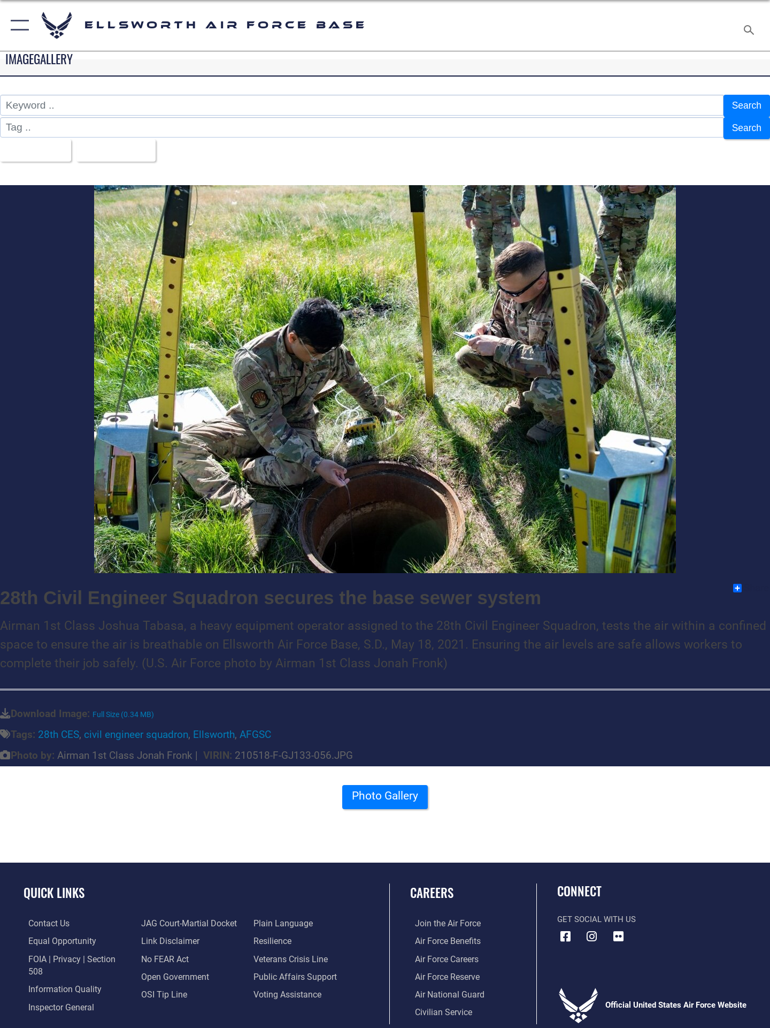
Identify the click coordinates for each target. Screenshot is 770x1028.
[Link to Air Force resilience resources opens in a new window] (273, 936)
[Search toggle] (750, 25)
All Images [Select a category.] (34, 146)
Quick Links (54, 888)
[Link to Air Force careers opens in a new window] (441, 953)
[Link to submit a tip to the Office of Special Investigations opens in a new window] (161, 988)
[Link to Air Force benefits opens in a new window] (442, 936)
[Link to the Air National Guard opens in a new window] (443, 988)
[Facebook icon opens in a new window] (565, 932)
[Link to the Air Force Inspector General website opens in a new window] (55, 988)
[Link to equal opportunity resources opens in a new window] (55, 936)
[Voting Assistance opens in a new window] (288, 988)
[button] (17, 25)
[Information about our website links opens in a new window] (167, 936)
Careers (431, 888)
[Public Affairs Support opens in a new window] (294, 971)
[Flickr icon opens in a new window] (618, 932)
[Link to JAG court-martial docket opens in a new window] (186, 918)
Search (745, 105)
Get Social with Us (596, 914)
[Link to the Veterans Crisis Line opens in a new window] (291, 953)
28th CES (58, 730)
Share (751, 583)
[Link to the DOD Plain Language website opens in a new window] (282, 918)
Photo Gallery (385, 794)
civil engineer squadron (136, 730)
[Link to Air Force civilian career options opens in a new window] (437, 1006)
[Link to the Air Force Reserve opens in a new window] (441, 971)
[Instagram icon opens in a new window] (592, 932)
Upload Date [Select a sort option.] (120, 146)
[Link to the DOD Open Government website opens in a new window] (171, 971)
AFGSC (255, 730)
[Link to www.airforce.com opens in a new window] (442, 918)
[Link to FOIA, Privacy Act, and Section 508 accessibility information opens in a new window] (72, 953)
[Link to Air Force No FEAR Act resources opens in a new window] (163, 953)
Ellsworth (214, 730)
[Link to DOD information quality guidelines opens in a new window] (58, 971)
